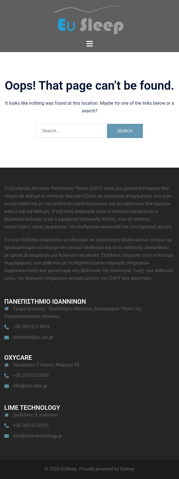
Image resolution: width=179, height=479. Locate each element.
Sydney (127, 469)
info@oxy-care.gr (30, 385)
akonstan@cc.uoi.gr (33, 337)
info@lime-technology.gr (37, 436)
